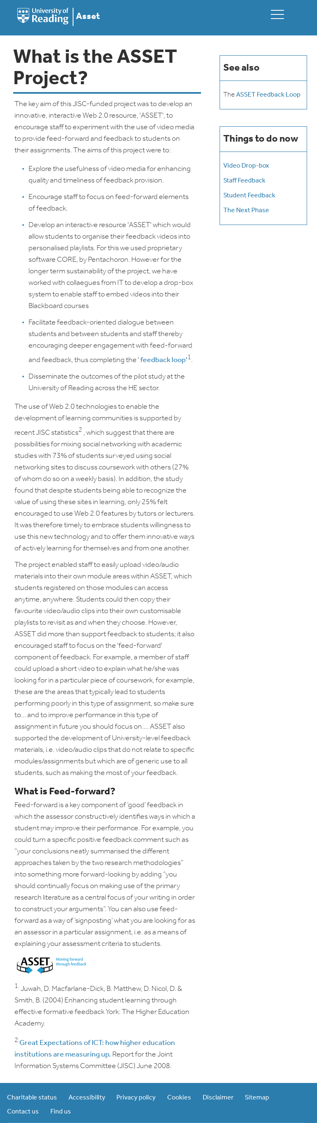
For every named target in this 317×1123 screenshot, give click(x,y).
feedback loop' (163, 360)
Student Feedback (249, 195)
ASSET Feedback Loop (268, 95)
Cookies (179, 1098)
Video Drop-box (246, 166)
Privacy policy (136, 1098)
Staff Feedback (244, 181)
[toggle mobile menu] (277, 14)
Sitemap (257, 1098)
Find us (60, 1112)
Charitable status (32, 1098)
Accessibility (87, 1098)
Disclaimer (218, 1098)
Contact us (23, 1112)
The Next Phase (246, 210)
